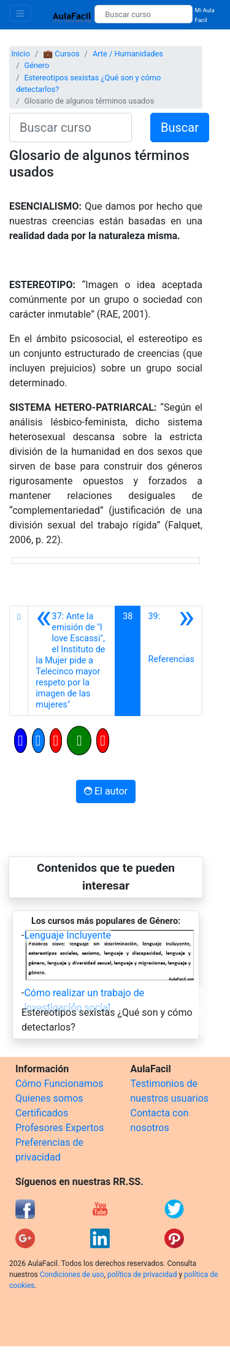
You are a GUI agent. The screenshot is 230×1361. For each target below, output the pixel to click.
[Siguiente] (171, 661)
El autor (106, 791)
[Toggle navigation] (20, 13)
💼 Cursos (61, 53)
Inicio (20, 53)
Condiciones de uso (72, 1274)
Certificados (41, 1113)
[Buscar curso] (143, 14)
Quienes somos (49, 1098)
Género (36, 65)
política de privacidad (142, 1274)
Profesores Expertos (59, 1128)
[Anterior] (71, 661)
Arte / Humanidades (128, 53)
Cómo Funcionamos (59, 1083)
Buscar (180, 127)
